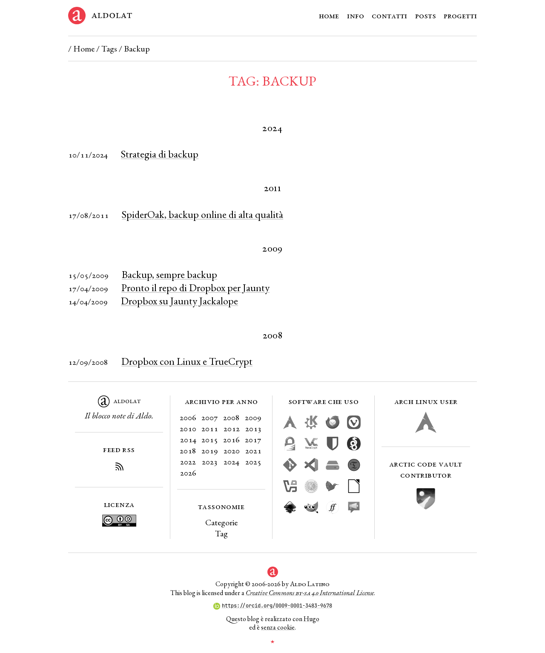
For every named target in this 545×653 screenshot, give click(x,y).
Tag (221, 533)
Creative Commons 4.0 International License (310, 592)
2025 (253, 461)
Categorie (221, 522)
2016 (231, 439)
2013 (253, 428)
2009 (253, 417)
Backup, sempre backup (169, 274)
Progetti (460, 15)
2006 (188, 417)
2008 (231, 417)
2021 (253, 450)
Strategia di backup (159, 153)
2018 (188, 450)
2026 (188, 472)
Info (355, 15)
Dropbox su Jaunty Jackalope (179, 300)
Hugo (311, 618)
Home (329, 15)
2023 (210, 461)
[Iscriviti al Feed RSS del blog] (119, 468)
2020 (232, 450)
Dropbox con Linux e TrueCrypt (186, 361)
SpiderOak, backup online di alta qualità (202, 214)
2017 (253, 439)
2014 (188, 439)
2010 (188, 428)
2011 (209, 428)
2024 (231, 461)
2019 (209, 450)
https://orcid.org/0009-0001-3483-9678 (272, 605)
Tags (109, 48)
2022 (188, 461)
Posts (425, 15)
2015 (209, 439)
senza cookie (278, 627)
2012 (232, 428)
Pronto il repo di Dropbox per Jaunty (195, 287)
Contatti (389, 15)
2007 (209, 417)
